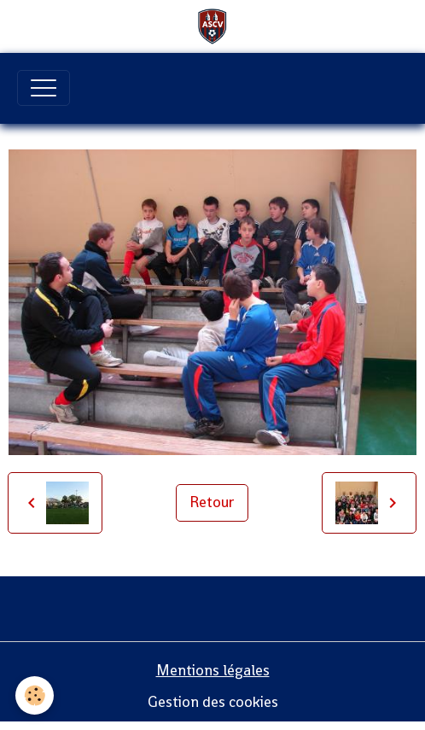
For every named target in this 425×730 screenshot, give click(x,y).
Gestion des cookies (213, 701)
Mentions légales (213, 670)
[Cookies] (34, 695)
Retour (212, 502)
